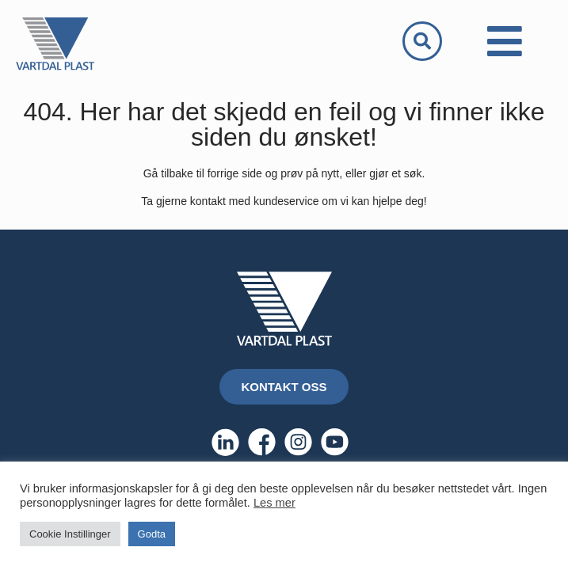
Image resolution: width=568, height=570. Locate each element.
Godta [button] (152, 534)
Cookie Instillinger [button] (70, 534)
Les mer (274, 502)
